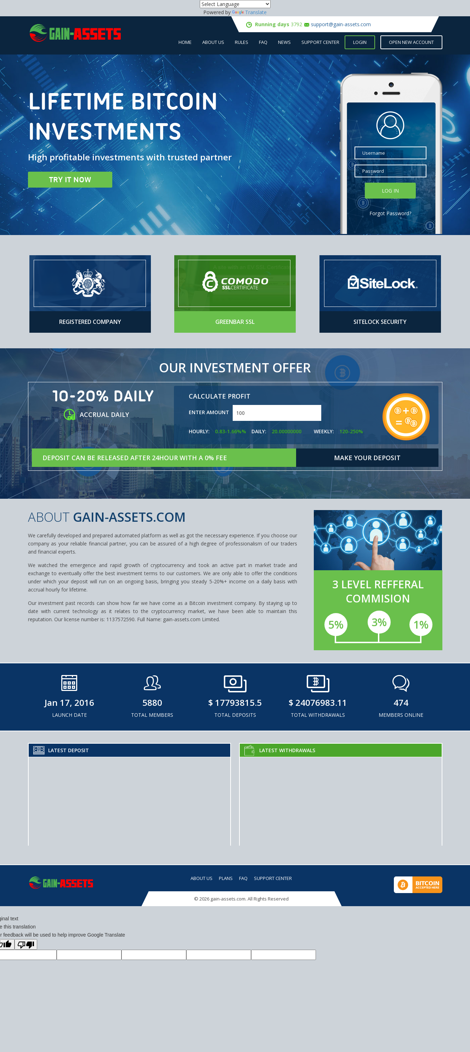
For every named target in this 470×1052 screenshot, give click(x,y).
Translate (249, 12)
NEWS (284, 42)
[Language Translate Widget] (235, 4)
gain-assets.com (227, 899)
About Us (213, 42)
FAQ (263, 42)
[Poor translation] (26, 944)
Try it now (70, 179)
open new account (411, 42)
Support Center (320, 42)
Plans (226, 878)
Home (185, 42)
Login (360, 42)
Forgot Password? (390, 213)
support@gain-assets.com (341, 24)
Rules (241, 42)
